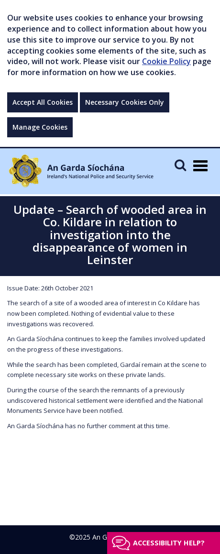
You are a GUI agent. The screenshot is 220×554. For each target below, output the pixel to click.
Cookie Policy (166, 61)
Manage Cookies (39, 127)
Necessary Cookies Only (124, 102)
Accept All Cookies (42, 102)
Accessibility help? (169, 542)
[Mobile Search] (180, 165)
